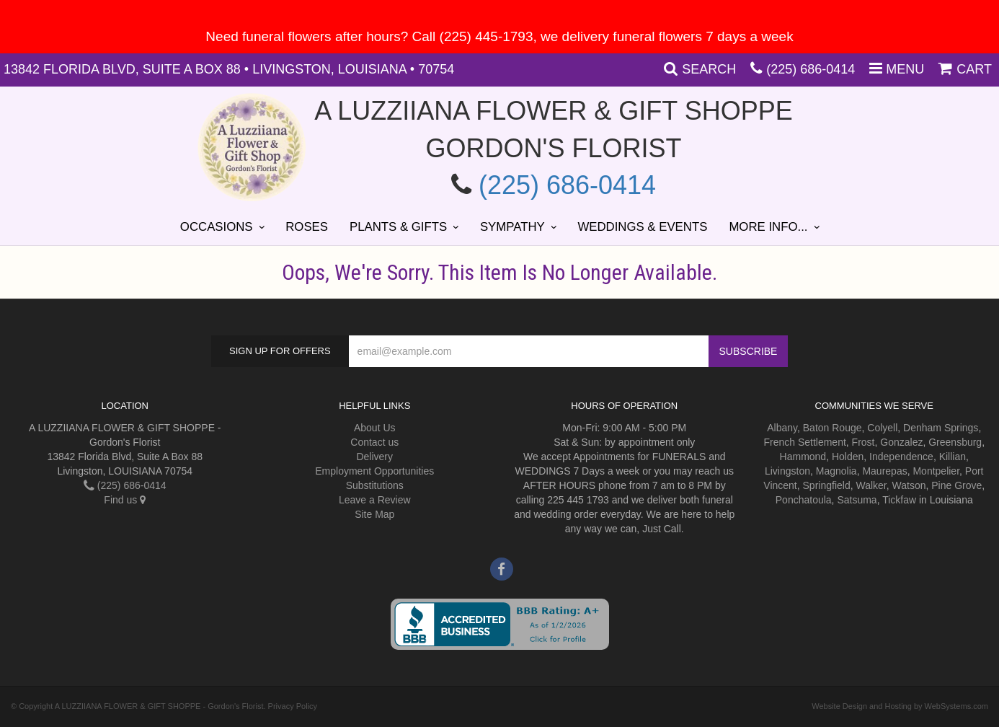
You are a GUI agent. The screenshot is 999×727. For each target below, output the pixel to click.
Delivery (374, 456)
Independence (901, 456)
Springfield (827, 485)
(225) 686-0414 (810, 69)
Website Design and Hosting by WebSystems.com (900, 706)
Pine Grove (956, 485)
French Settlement (804, 442)
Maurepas (884, 471)
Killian (952, 456)
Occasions (216, 227)
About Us (375, 427)
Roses (306, 227)
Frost (863, 442)
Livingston (787, 471)
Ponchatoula (804, 500)
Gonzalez (901, 442)
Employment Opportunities (374, 471)
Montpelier (936, 471)
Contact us (374, 442)
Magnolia (836, 471)
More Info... (768, 227)
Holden (847, 456)
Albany (782, 427)
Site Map (374, 514)
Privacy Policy (292, 706)
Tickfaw (899, 500)
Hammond (803, 456)
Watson (909, 485)
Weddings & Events (642, 227)
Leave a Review (375, 500)
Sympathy (512, 227)
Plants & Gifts (398, 227)
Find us (125, 500)
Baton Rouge (832, 427)
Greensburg (955, 442)
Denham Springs (940, 427)
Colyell (882, 427)
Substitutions (375, 485)
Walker (871, 485)
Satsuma (856, 500)
